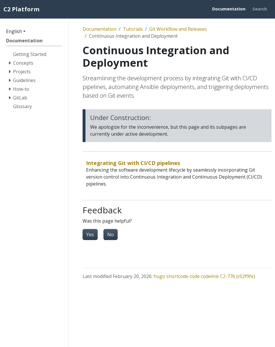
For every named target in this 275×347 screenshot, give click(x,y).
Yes (90, 234)
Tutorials (133, 29)
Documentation (99, 29)
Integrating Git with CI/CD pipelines (133, 162)
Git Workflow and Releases (178, 29)
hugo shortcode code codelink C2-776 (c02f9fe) (204, 276)
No (110, 234)
